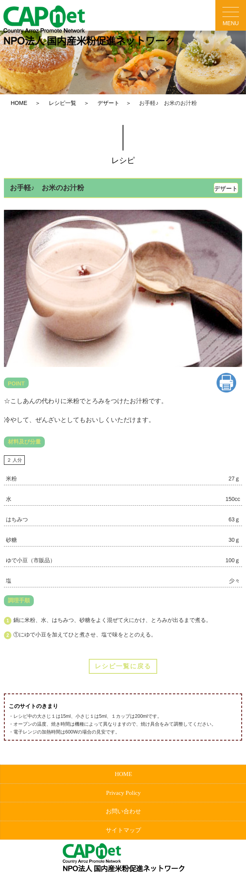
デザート (108, 103)
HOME (123, 774)
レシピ (123, 160)
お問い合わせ (123, 811)
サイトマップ (123, 830)
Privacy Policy (123, 793)
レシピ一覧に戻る (123, 666)
